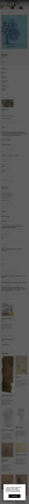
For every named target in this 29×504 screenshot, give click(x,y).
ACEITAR (14, 496)
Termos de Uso (15, 491)
